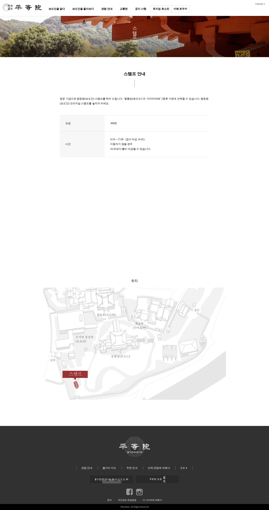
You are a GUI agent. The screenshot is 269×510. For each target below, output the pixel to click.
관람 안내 (107, 8)
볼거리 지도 (109, 468)
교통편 (124, 8)
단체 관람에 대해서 (159, 468)
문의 (109, 500)
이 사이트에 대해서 (152, 500)
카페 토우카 (181, 8)
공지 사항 (141, 8)
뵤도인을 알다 (57, 8)
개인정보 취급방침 (127, 500)
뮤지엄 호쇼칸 (161, 8)
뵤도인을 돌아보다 (83, 8)
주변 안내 (132, 468)
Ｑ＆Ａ (184, 468)
